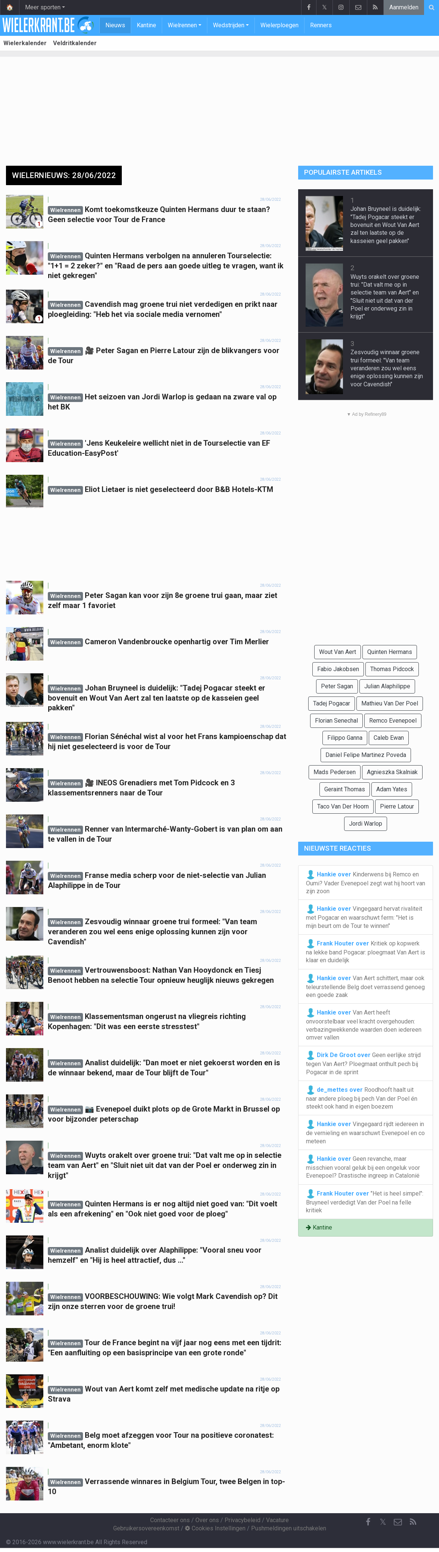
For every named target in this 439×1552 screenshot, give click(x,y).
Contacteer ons (170, 1520)
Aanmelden (403, 7)
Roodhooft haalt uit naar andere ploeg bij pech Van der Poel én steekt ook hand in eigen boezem (361, 1097)
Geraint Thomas (344, 789)
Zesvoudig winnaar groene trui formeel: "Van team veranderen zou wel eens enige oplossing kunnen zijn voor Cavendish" (152, 931)
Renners (321, 25)
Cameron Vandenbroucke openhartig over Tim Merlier (177, 641)
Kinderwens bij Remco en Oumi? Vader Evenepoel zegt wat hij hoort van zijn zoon (365, 882)
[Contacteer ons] (397, 1522)
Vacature (277, 1520)
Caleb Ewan (389, 737)
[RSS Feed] (412, 1522)
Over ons (207, 1520)
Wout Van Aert (337, 651)
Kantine (146, 25)
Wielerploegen (279, 25)
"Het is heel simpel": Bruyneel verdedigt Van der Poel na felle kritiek (364, 1201)
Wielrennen (182, 25)
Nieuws (115, 25)
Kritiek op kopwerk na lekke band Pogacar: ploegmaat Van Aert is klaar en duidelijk (365, 951)
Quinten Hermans (389, 651)
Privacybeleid (242, 1520)
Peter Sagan (337, 686)
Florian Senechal (336, 720)
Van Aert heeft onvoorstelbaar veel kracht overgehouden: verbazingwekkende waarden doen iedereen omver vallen (363, 1024)
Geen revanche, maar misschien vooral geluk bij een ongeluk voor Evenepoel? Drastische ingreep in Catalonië (363, 1166)
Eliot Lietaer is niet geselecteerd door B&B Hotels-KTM (179, 489)
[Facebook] (368, 1522)
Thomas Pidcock (392, 669)
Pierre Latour (397, 806)
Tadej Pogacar (331, 703)
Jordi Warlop (365, 823)
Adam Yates (391, 789)
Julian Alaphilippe (387, 686)
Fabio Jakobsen (338, 669)
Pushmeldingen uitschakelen (288, 1528)
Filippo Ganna (344, 737)
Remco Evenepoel (393, 720)
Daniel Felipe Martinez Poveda (365, 754)
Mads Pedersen (334, 772)
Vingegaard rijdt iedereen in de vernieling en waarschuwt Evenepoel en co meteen (365, 1132)
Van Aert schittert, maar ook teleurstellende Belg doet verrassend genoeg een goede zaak (365, 986)
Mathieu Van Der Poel (389, 703)
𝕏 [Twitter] (383, 1522)
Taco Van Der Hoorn (343, 806)
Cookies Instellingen (215, 1528)
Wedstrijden (228, 25)
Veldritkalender (75, 43)
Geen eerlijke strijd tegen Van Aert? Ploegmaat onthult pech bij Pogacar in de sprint (363, 1063)
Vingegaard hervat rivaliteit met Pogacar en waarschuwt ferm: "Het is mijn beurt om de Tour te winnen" (364, 916)
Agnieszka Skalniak (392, 772)
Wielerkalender (25, 43)
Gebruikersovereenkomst (146, 1528)
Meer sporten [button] (43, 7)
